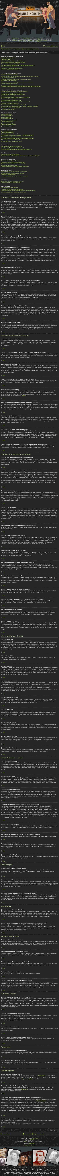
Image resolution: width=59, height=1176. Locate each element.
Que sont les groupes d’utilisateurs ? (9, 133)
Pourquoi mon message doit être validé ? (10, 107)
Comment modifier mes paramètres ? (9, 74)
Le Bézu (26, 1167)
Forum (19, 1170)
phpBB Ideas (24, 1089)
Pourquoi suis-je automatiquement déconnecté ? (12, 68)
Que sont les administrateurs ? (8, 131)
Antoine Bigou (28, 1173)
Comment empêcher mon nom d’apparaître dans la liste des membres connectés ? (20, 76)
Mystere (35, 1173)
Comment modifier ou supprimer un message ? (12, 93)
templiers (15, 40)
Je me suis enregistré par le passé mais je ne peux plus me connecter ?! (18, 65)
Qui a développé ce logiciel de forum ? (10, 187)
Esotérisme (32, 1175)
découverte (39, 38)
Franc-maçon (26, 1170)
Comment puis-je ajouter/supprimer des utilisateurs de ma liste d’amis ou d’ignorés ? (20, 155)
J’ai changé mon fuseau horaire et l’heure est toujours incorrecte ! (16, 79)
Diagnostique (40, 1170)
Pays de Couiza (8, 1167)
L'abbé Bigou (16, 1169)
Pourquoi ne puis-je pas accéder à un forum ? (11, 100)
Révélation (14, 1173)
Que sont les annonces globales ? (9, 120)
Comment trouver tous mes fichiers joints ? (11, 182)
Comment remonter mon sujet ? (8, 109)
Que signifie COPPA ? (6, 59)
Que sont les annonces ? (7, 121)
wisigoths (30, 40)
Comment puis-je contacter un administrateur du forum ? (14, 192)
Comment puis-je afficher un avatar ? (9, 83)
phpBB (23, 395)
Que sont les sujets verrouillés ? (8, 124)
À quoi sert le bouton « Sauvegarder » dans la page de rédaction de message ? (19, 106)
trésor (39, 39)
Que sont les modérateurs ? (7, 132)
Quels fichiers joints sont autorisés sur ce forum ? (12, 181)
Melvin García (35, 1138)
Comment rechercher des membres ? (9, 165)
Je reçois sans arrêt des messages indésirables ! (12, 147)
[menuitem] (3, 46)
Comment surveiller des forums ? (8, 174)
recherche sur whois (41, 1101)
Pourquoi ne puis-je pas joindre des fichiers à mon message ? (15, 101)
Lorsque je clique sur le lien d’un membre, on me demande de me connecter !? (21, 86)
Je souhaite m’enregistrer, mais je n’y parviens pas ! (13, 60)
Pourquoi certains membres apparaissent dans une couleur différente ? (17, 138)
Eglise (33, 1169)
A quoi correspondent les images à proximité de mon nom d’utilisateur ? (17, 82)
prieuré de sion (22, 40)
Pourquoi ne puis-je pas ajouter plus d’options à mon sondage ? (16, 97)
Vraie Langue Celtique (42, 1175)
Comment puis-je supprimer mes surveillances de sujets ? (14, 176)
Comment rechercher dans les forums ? (10, 160)
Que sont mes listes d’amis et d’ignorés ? (10, 154)
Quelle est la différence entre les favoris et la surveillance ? (14, 171)
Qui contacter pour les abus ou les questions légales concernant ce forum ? (18, 190)
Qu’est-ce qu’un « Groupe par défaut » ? (10, 139)
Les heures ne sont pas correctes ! (9, 77)
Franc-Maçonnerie (49, 1170)
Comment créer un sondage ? (8, 95)
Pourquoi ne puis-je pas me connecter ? (10, 63)
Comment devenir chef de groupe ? (9, 136)
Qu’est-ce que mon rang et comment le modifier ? (12, 85)
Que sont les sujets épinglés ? (8, 123)
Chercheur (45, 1172)
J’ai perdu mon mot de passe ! (8, 66)
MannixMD (32, 1139)
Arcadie (21, 1173)
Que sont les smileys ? (6, 117)
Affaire (53, 1173)
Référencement (40, 1169)
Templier (47, 1173)
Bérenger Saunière (10, 1172)
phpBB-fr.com (32, 1143)
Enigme (7, 1170)
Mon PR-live (24, 1175)
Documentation (27, 1172)
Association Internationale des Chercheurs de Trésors (42, 1167)
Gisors (51, 1172)
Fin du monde (6, 1173)
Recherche (53, 1169)
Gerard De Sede (36, 1172)
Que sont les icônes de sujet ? (8, 126)
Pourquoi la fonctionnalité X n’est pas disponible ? (12, 189)
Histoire (41, 1173)
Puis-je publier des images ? (7, 118)
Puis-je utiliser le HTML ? (7, 115)
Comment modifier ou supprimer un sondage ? (12, 98)
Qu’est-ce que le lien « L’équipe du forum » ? (11, 141)
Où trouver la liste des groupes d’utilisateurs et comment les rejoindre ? (17, 135)
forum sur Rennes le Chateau (40, 40)
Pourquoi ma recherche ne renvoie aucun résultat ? (13, 162)
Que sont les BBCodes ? (6, 114)
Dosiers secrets (16, 1175)
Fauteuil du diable (25, 1169)
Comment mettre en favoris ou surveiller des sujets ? (13, 173)
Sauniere (13, 1170)
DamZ (47, 1169)
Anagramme (19, 1172)
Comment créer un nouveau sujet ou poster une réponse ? (14, 91)
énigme (38, 41)
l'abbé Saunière (15, 38)
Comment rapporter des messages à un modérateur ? (13, 104)
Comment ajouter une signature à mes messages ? (13, 94)
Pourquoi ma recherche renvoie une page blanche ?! (13, 163)
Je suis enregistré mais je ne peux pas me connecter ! (13, 62)
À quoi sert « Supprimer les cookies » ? (10, 69)
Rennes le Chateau (27, 38)
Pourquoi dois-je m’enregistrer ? (8, 57)
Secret (33, 1170)
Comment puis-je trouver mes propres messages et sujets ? (15, 166)
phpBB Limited (41, 1075)
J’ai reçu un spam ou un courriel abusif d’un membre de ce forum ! (16, 149)
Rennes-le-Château (6, 1169)
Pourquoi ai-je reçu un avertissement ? (10, 103)
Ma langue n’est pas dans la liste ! (9, 80)
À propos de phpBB (27, 1079)
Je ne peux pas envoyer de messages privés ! (11, 146)
